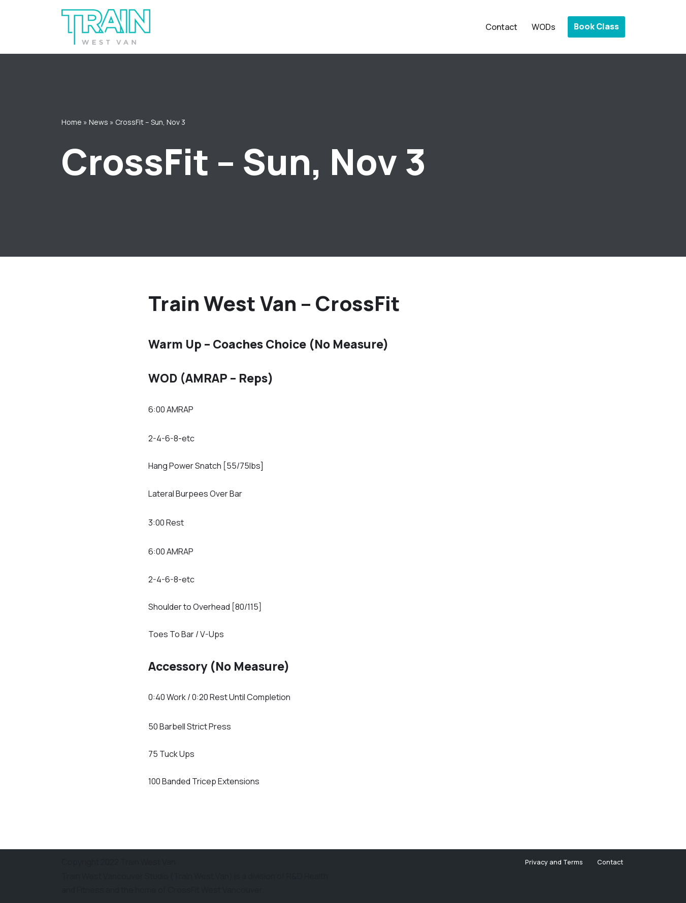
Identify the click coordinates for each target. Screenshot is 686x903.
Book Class (596, 26)
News (98, 122)
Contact (501, 26)
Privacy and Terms (554, 861)
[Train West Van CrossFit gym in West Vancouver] (105, 27)
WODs (544, 26)
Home (71, 122)
